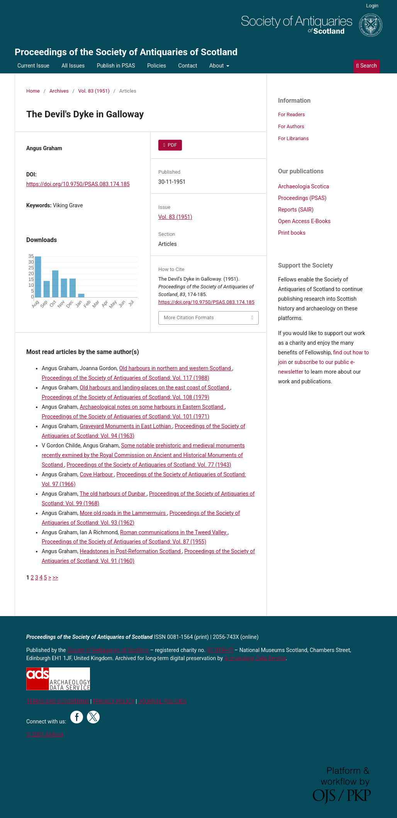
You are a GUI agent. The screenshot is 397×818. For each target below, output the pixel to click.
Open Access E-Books (304, 221)
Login (372, 5)
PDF (171, 145)
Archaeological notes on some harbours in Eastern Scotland (152, 407)
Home (33, 91)
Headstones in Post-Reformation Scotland (131, 551)
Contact (187, 66)
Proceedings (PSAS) (302, 198)
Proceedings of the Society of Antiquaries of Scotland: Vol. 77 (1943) (149, 465)
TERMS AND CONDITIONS (57, 701)
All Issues (73, 66)
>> (55, 577)
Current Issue (33, 66)
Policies (156, 66)
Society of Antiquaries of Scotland (108, 650)
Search (366, 66)
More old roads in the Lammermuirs (123, 513)
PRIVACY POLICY (113, 701)
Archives (59, 91)
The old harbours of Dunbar (113, 494)
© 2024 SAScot (44, 735)
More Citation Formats (189, 317)
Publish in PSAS (116, 66)
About (217, 66)
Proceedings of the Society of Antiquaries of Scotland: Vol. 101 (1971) (125, 416)
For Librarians (293, 138)
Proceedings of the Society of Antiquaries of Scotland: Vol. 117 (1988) (125, 378)
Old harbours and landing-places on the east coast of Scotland (155, 387)
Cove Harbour (97, 474)
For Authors (291, 126)
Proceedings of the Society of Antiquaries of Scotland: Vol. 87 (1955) (124, 542)
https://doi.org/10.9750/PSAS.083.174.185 (78, 184)
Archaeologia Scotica (303, 186)
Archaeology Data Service (255, 658)
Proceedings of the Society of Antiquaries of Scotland (126, 52)
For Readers (291, 114)
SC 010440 (220, 650)
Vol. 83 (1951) (94, 91)
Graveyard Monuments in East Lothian (126, 426)
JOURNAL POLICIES (162, 701)
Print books (291, 233)
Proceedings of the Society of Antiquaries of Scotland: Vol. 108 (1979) (125, 397)
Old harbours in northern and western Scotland (175, 368)
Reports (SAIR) (296, 210)
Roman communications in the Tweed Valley (173, 532)
